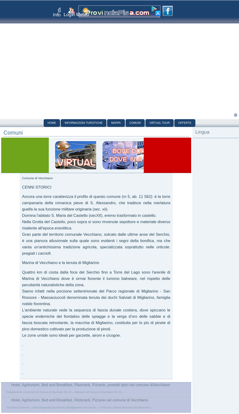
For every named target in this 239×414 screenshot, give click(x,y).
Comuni (135, 123)
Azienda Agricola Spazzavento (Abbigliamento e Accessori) (64, 407)
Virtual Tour (159, 123)
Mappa (116, 123)
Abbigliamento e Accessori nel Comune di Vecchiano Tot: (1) (39, 392)
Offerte (184, 123)
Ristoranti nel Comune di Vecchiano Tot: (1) (98, 392)
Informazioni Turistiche (83, 123)
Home (52, 123)
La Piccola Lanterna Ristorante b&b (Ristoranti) (125, 407)
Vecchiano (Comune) (18, 407)
